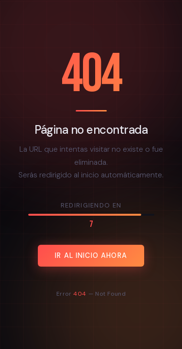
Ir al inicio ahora (91, 255)
